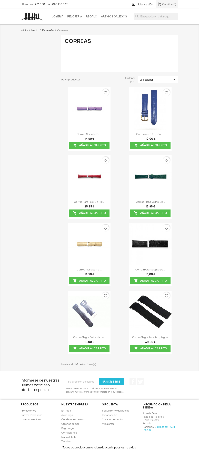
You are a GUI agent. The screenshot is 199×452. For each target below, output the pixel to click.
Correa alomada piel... (89, 134)
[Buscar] (156, 16)
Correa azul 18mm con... (150, 134)
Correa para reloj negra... (150, 269)
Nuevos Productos (31, 415)
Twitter (140, 381)
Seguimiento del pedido (116, 410)
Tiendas (66, 441)
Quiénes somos (70, 423)
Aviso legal (67, 415)
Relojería (74, 16)
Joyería (57, 16)
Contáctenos (69, 432)
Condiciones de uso (73, 419)
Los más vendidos (31, 419)
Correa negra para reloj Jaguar (150, 337)
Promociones (28, 410)
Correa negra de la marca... (89, 337)
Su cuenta (110, 404)
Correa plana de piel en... (150, 201)
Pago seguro (68, 428)
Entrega (66, 410)
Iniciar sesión (109, 415)
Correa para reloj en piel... (89, 201)
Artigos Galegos (114, 16)
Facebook (133, 381)
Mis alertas (108, 423)
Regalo (91, 16)
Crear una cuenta (112, 419)
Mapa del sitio (69, 437)
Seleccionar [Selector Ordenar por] (158, 80)
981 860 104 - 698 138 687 (51, 4)
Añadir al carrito (89, 145)
